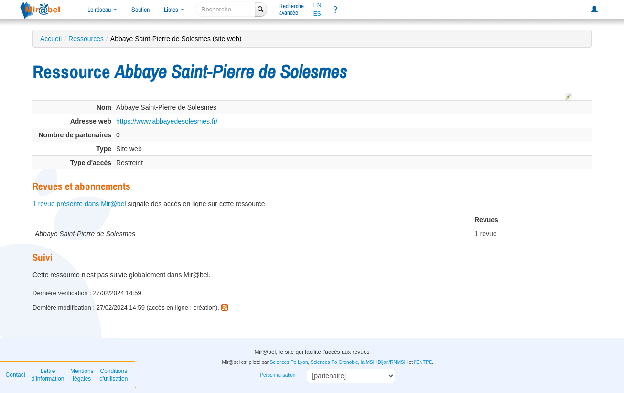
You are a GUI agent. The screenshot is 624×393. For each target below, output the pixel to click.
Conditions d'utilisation (113, 375)
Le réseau (102, 9)
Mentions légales (82, 375)
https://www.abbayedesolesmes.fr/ (166, 121)
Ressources (86, 38)
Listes (174, 9)
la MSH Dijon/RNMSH (384, 362)
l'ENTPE (423, 362)
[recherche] (225, 9)
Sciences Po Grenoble (334, 362)
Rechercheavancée (291, 9)
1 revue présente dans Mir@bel (79, 203)
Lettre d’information (48, 375)
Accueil (51, 38)
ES (317, 13)
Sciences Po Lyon (289, 362)
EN (317, 5)
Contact (15, 375)
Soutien (140, 9)
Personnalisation (277, 375)
